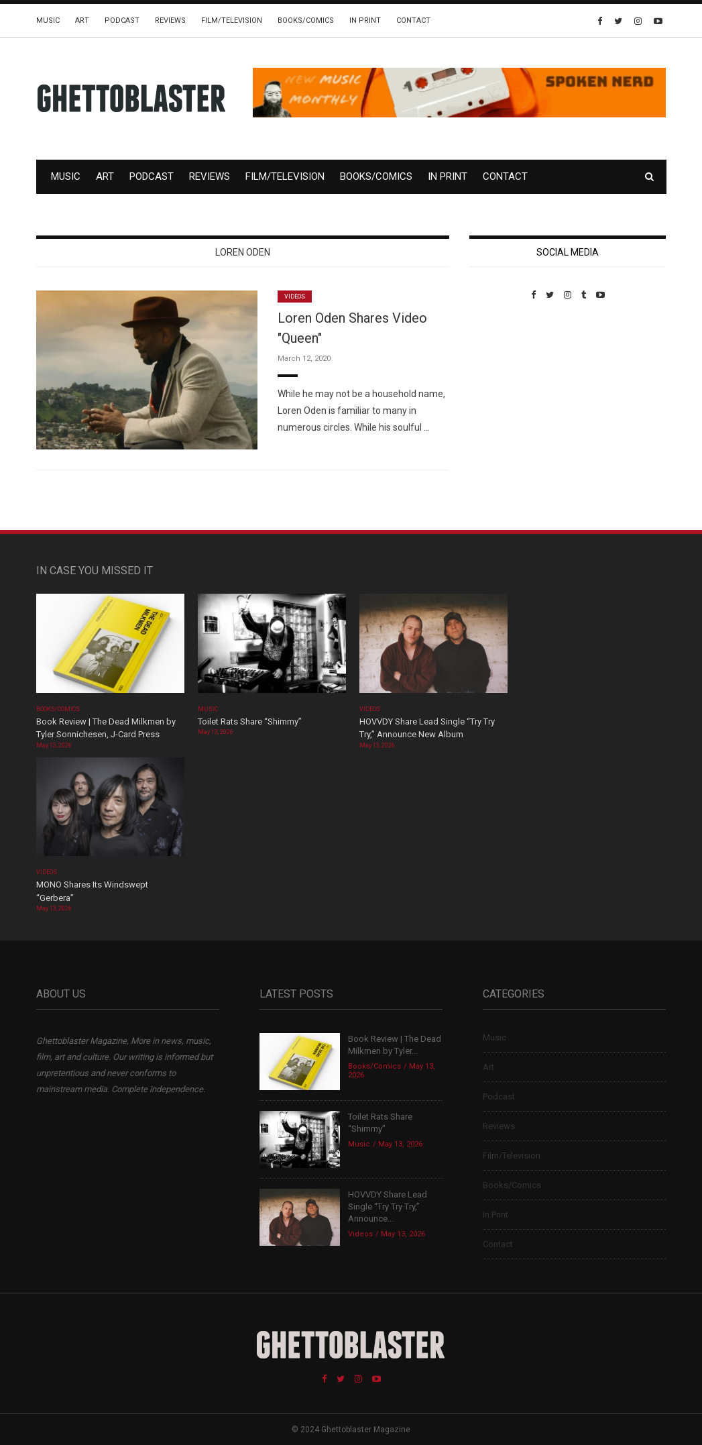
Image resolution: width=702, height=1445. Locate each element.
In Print (365, 20)
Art (82, 20)
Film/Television (231, 20)
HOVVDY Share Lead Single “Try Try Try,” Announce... (387, 1206)
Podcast (122, 20)
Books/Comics (306, 20)
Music (48, 20)
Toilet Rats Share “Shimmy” (250, 721)
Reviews (170, 20)
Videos (294, 296)
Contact (413, 20)
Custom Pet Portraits (508, 392)
